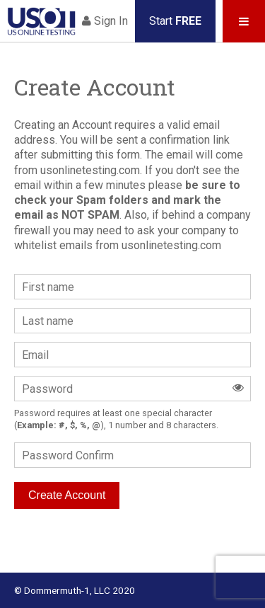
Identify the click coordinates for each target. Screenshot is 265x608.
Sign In (105, 21)
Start (175, 21)
